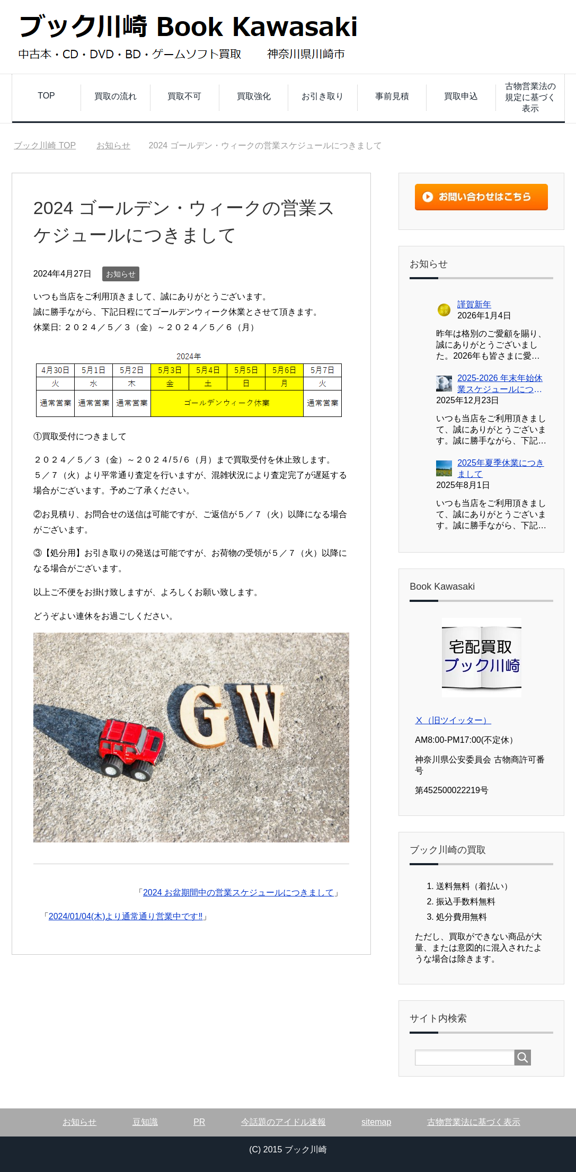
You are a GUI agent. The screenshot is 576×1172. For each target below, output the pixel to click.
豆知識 (145, 1121)
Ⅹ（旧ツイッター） (453, 720)
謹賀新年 (474, 304)
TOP (46, 95)
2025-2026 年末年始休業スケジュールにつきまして (500, 384)
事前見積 (392, 96)
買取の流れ (115, 96)
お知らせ (121, 274)
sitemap (376, 1121)
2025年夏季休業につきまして (500, 468)
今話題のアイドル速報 (283, 1121)
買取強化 (254, 96)
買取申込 (461, 96)
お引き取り (323, 96)
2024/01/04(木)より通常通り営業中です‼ (126, 916)
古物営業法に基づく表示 (473, 1121)
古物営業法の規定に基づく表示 (530, 97)
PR (199, 1121)
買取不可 (184, 96)
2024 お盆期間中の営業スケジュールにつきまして (238, 892)
